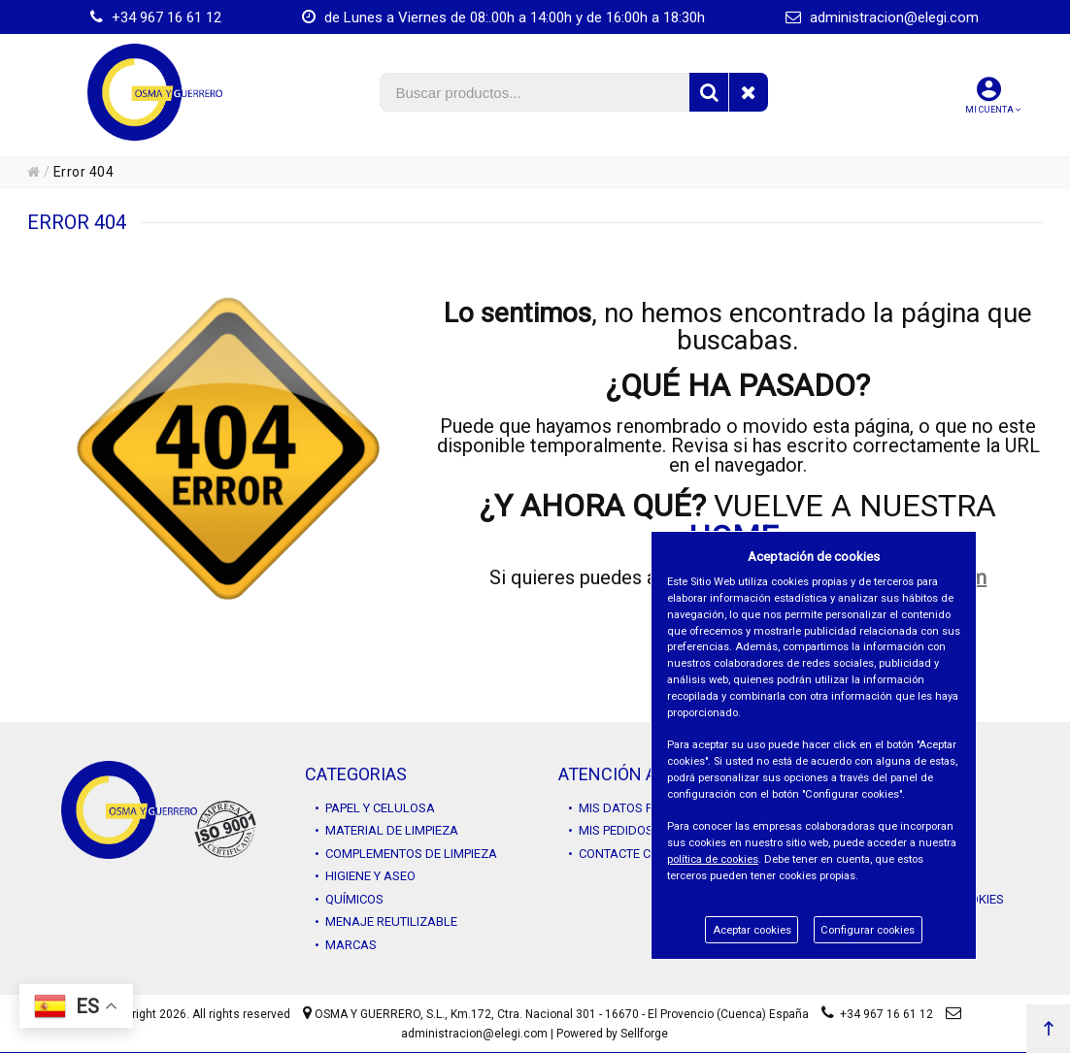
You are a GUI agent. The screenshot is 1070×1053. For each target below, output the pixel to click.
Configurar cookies (867, 930)
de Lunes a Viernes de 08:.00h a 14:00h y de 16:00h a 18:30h (503, 17)
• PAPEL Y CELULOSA (375, 808)
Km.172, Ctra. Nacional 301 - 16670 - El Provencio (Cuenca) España (630, 1014)
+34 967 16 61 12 (155, 17)
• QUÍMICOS (349, 899)
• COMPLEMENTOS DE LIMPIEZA (406, 853)
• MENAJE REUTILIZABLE (386, 921)
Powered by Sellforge (612, 1033)
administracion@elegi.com (882, 17)
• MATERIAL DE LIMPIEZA (386, 830)
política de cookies (712, 859)
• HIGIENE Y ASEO (365, 876)
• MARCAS (346, 945)
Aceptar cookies (752, 930)
